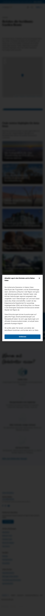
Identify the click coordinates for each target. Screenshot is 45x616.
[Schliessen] (39, 278)
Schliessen (22, 337)
